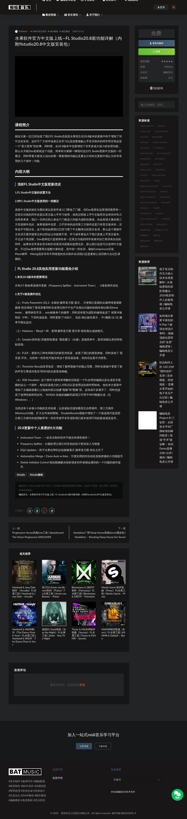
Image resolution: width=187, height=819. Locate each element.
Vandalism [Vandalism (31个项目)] (145, 213)
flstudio (21, 474)
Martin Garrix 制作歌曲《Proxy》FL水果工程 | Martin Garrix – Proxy (113, 592)
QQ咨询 (156, 88)
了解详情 (102, 746)
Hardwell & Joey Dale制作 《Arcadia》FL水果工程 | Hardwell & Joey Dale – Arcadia (24, 592)
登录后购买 (156, 43)
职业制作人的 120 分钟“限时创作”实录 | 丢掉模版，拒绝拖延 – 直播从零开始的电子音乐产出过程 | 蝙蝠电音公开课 (166, 384)
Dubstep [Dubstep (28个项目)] (157, 137)
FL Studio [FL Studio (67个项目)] (159, 148)
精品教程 (65, 31)
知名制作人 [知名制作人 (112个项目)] (161, 230)
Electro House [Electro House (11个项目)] (160, 142)
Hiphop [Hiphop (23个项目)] (144, 164)
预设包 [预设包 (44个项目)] (144, 246)
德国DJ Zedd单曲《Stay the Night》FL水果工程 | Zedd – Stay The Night (54, 634)
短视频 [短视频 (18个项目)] (144, 235)
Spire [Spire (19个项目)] (163, 191)
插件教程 (53, 31)
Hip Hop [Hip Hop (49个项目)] (160, 159)
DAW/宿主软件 (38, 31)
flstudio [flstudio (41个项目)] (144, 148)
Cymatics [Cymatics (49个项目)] (145, 131)
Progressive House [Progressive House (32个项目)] (149, 186)
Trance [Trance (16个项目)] (144, 208)
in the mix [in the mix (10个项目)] (145, 170)
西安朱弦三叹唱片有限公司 (75, 813)
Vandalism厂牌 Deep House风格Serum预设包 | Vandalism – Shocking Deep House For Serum (99, 535)
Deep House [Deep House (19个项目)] (161, 131)
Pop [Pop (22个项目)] (157, 180)
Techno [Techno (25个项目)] (165, 202)
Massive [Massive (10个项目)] (145, 180)
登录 (82, 684)
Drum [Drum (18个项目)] (144, 137)
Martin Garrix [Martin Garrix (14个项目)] (158, 175)
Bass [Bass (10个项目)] (161, 126)
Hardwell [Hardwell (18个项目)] (145, 159)
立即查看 (84, 746)
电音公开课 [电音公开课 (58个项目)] (146, 224)
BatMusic (21, 31)
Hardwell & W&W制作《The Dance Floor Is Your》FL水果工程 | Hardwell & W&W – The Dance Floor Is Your (24, 637)
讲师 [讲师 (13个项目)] (156, 235)
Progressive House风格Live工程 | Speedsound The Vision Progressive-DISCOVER (38, 535)
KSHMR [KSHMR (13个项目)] (160, 170)
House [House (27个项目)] (158, 164)
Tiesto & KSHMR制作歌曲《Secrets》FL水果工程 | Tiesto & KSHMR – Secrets (84, 634)
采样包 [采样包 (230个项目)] (145, 241)
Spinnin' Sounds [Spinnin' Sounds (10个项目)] (148, 191)
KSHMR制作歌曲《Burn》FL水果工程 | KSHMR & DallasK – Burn (113, 634)
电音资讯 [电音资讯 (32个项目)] (145, 230)
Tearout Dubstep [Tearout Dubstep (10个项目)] (148, 202)
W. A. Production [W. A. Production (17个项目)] (148, 219)
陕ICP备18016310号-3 (124, 813)
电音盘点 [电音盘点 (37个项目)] (162, 224)
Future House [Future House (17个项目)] (164, 153)
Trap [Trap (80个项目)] (156, 208)
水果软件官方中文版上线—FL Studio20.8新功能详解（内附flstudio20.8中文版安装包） (71, 494)
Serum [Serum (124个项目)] (167, 186)
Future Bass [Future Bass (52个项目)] (146, 153)
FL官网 (156, 51)
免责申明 (57, 777)
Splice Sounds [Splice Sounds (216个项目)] (147, 197)
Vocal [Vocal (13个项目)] (159, 213)
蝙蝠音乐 (23, 494)
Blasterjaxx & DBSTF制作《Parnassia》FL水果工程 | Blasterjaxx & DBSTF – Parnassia (84, 592)
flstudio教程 (36, 474)
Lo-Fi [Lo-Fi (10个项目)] (143, 175)
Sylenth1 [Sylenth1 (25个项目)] (165, 197)
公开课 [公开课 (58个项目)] (165, 219)
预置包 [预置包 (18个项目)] (158, 241)
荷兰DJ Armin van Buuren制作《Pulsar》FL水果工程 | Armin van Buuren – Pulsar (54, 592)
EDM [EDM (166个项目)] (144, 142)
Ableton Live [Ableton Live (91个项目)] (146, 126)
